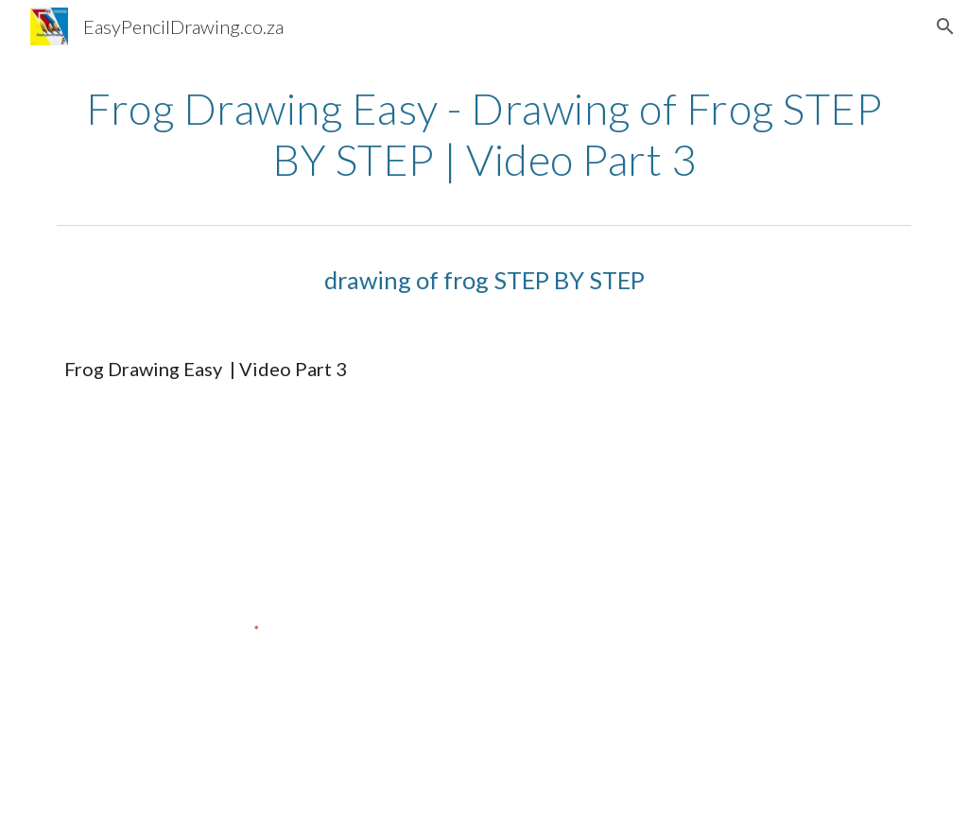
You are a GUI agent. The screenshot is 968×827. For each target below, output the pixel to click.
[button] (945, 26)
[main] (484, 135)
